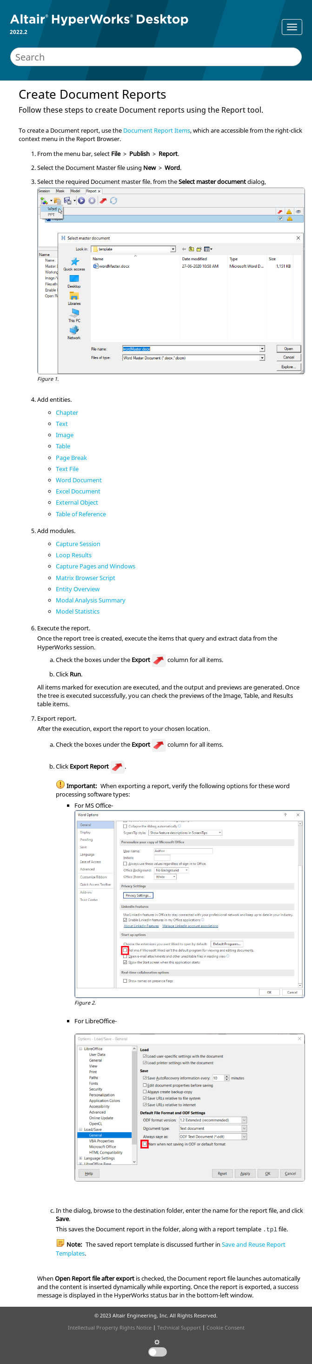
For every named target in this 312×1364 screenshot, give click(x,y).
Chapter (67, 412)
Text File (67, 469)
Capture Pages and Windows (95, 566)
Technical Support (179, 1327)
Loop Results (74, 555)
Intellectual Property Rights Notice (110, 1327)
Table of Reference (81, 514)
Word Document (79, 480)
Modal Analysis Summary (91, 600)
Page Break (71, 457)
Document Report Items (156, 130)
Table (63, 446)
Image (64, 435)
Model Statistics (78, 611)
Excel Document (78, 491)
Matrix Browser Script (85, 578)
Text (62, 423)
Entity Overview (78, 589)
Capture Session (78, 544)
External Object (77, 502)
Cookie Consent (225, 1327)
